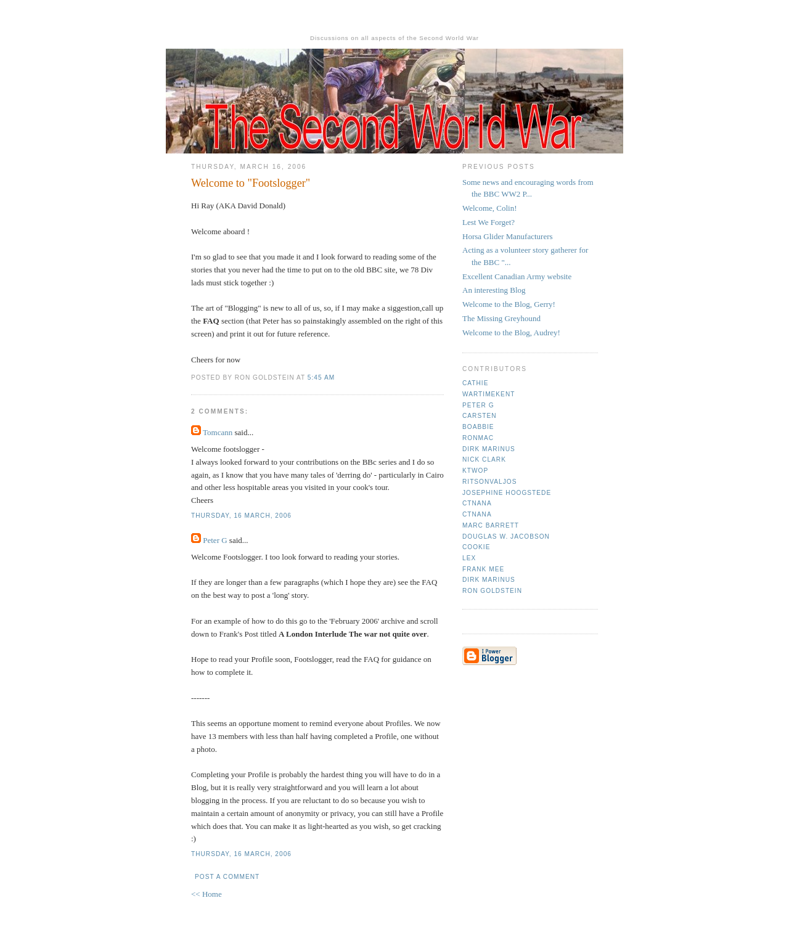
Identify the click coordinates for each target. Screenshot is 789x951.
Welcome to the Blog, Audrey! (511, 332)
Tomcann (217, 432)
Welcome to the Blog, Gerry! (508, 304)
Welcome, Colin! (489, 208)
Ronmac (478, 438)
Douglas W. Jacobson (506, 536)
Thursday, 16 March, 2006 (241, 515)
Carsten (479, 415)
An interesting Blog (494, 290)
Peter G (215, 540)
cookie (476, 547)
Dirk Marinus (488, 449)
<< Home (206, 894)
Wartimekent (488, 394)
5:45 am (321, 377)
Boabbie (478, 426)
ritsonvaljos (489, 481)
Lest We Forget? (488, 222)
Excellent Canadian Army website (516, 276)
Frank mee (483, 569)
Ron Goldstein (492, 590)
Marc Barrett (490, 525)
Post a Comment (227, 876)
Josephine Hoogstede (506, 492)
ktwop (475, 470)
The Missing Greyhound (501, 318)
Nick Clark (484, 459)
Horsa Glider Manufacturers (507, 236)
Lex (469, 558)
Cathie (475, 383)
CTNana (477, 503)
